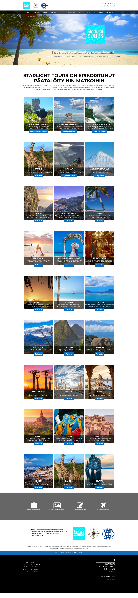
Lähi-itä (25, 566)
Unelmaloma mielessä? (34, 510)
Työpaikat (34, 568)
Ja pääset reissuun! (103, 510)
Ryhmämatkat (69, 176)
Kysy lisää (99, 176)
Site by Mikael (111, 579)
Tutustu (38, 176)
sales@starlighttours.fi (107, 6)
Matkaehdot (35, 564)
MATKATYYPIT (98, 12)
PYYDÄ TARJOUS (30, 16)
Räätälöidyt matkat (38, 131)
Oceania (26, 571)
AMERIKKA (36, 12)
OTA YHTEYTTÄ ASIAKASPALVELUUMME (69, 553)
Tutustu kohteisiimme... (57, 510)
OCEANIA (88, 12)
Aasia (25, 569)
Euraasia (26, 568)
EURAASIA (71, 12)
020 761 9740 (110, 564)
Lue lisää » (98, 89)
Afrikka (25, 564)
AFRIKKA (54, 12)
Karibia (25, 562)
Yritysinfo (34, 569)
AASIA (80, 12)
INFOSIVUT (109, 12)
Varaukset (34, 571)
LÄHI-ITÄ (62, 12)
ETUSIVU (27, 12)
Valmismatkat (100, 131)
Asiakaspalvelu (69, 131)
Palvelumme (35, 561)
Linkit (33, 562)
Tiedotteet (35, 566)
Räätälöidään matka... (80, 510)
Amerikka (26, 561)
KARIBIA (45, 12)
